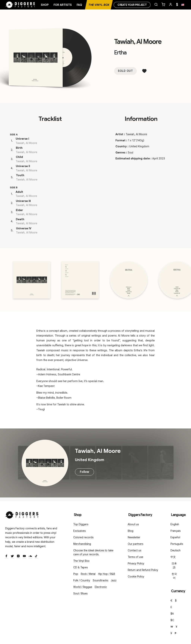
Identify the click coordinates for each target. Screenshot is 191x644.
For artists (63, 5)
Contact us (134, 550)
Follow (84, 472)
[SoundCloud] (30, 556)
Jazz (114, 580)
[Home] (20, 5)
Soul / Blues (80, 593)
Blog (130, 531)
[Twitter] (12, 556)
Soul (130, 152)
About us (133, 524)
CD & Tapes (80, 567)
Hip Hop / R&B (106, 574)
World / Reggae (82, 587)
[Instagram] (18, 556)
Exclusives (79, 531)
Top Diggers (80, 524)
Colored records (83, 537)
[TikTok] (36, 556)
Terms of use (135, 557)
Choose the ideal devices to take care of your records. (93, 552)
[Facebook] (6, 556)
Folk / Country (81, 580)
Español (175, 537)
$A (172, 613)
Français (175, 531)
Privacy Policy (136, 563)
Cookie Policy (136, 576)
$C (172, 620)
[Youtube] (24, 556)
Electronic (101, 587)
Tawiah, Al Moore (137, 41)
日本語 (174, 565)
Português (176, 544)
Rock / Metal (88, 574)
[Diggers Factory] (22, 514)
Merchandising (82, 544)
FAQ (79, 5)
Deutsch (175, 550)
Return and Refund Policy (143, 570)
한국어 (174, 575)
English (174, 524)
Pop (75, 574)
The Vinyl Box (99, 5)
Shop (45, 5)
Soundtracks (100, 580)
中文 (173, 557)
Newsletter (134, 537)
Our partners (135, 544)
